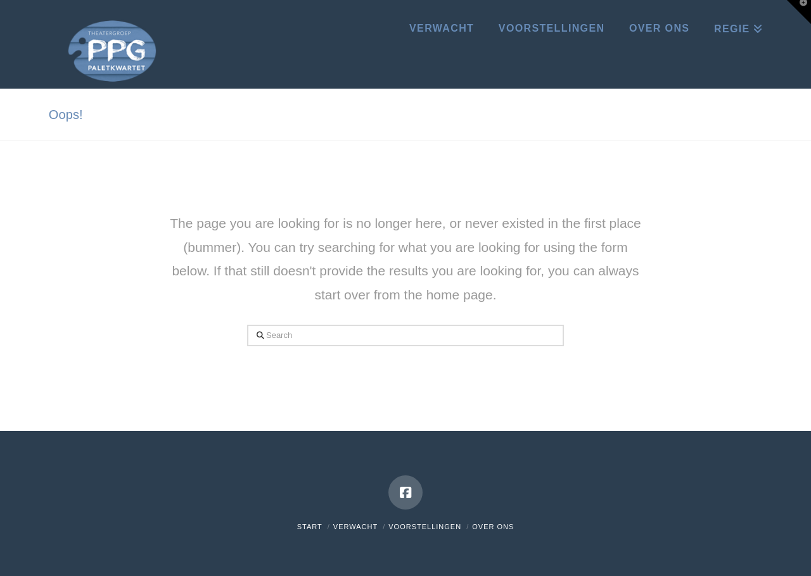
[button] (799, 12)
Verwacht (355, 526)
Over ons (493, 526)
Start (309, 526)
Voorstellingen (424, 526)
